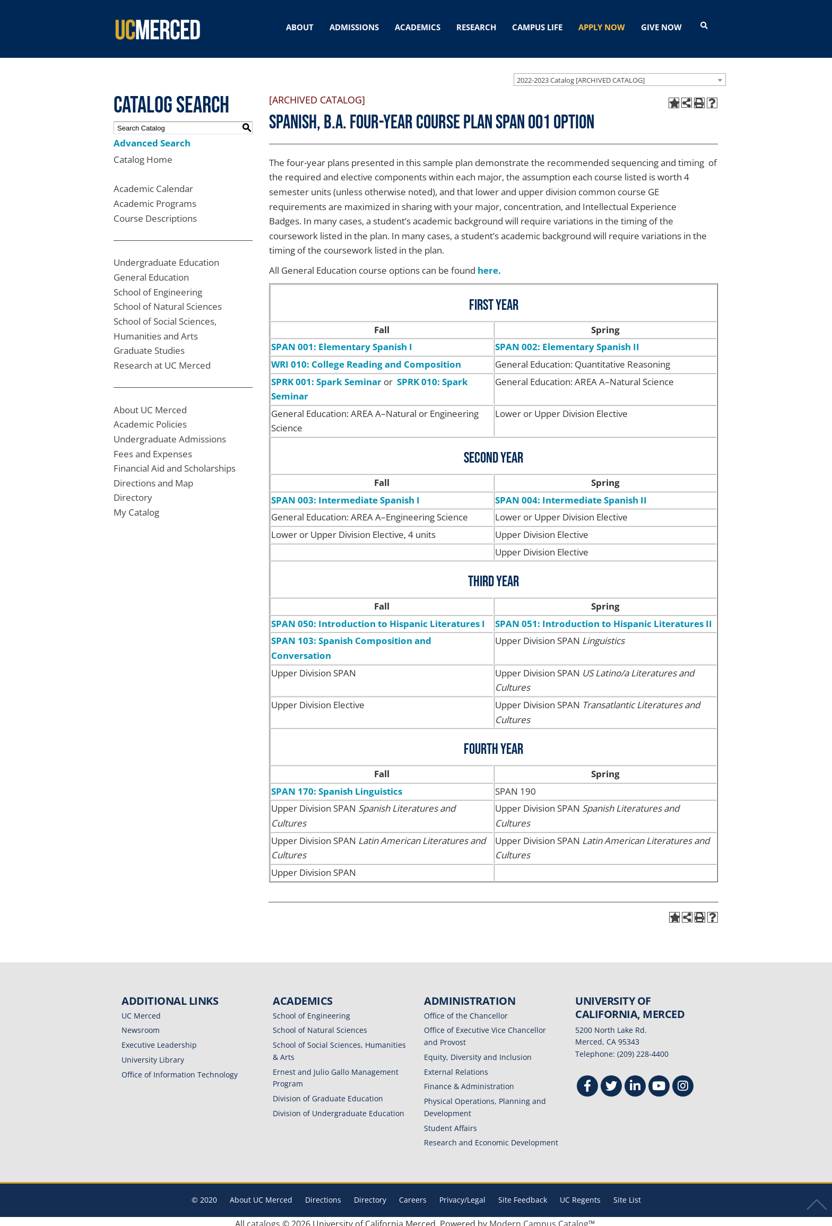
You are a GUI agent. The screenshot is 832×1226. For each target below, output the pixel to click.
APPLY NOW (601, 27)
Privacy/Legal (462, 1195)
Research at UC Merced (162, 360)
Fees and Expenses (153, 449)
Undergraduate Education (166, 257)
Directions (323, 1195)
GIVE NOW (661, 27)
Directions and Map (153, 478)
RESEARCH (476, 27)
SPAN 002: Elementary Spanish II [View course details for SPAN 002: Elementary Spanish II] (567, 342)
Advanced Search (152, 138)
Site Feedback (522, 1195)
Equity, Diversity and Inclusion (478, 1052)
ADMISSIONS (354, 27)
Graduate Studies (149, 346)
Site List (627, 1195)
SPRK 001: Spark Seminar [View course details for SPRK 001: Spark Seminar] (326, 377)
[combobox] (620, 74)
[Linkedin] (635, 1082)
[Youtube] (659, 1082)
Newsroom (141, 1025)
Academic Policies (150, 419)
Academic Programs (155, 199)
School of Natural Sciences (168, 301)
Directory (133, 492)
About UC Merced (150, 405)
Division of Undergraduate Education (338, 1108)
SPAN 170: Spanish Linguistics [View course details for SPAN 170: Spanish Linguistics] (336, 786)
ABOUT (300, 27)
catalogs (263, 1219)
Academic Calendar (153, 184)
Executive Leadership (159, 1040)
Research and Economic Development (491, 1138)
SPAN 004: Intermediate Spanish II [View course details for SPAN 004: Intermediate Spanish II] (571, 495)
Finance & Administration (469, 1081)
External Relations (456, 1067)
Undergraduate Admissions (170, 434)
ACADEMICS (417, 27)
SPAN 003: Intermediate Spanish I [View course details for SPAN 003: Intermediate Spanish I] (345, 495)
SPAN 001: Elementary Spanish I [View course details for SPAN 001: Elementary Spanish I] (341, 342)
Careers (413, 1195)
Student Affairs (450, 1123)
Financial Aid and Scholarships (175, 463)
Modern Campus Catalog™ (542, 1219)
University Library (153, 1055)
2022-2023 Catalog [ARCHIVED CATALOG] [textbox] (581, 75)
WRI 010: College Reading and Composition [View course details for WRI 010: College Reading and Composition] (366, 359)
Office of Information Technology (180, 1070)
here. (489, 265)
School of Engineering (158, 287)
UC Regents (580, 1195)
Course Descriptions (155, 213)
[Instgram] (683, 1082)
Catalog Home (143, 155)
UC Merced (141, 1011)
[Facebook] (587, 1082)
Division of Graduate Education (328, 1094)
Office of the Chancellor (466, 1011)
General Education (151, 272)
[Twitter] (611, 1082)
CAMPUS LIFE (537, 27)
